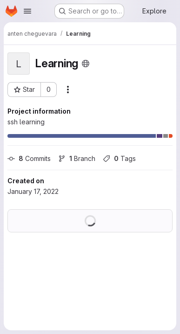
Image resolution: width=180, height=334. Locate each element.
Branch (76, 158)
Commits (29, 158)
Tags (119, 158)
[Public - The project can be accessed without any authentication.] (85, 63)
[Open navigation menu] (27, 11)
